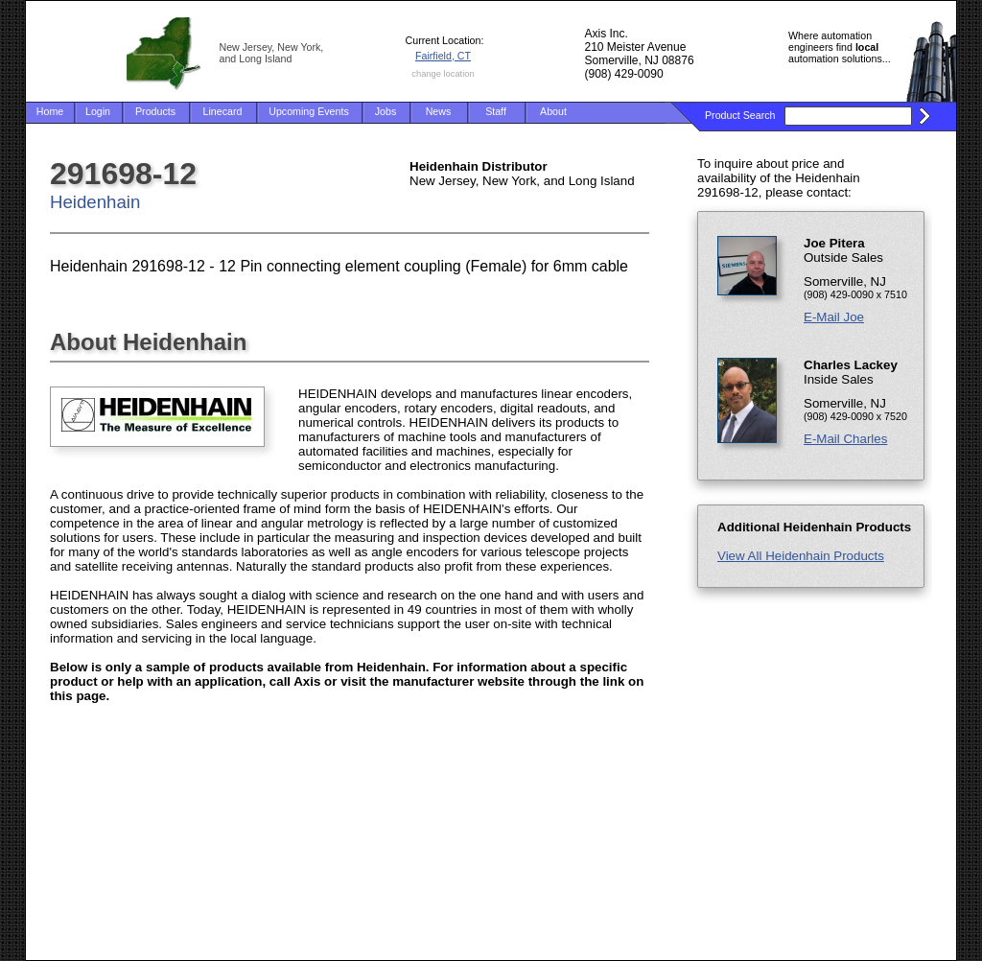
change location (442, 74)
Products (155, 111)
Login (97, 111)
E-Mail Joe (834, 317)
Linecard (223, 111)
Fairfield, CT (443, 55)
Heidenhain (95, 202)
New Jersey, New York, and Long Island (272, 52)
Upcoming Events (309, 111)
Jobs (386, 111)
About (553, 111)
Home (49, 111)
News (439, 111)
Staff (495, 111)
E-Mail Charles (845, 439)
